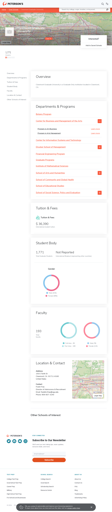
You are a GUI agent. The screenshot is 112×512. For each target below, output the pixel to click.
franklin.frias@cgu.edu (49, 392)
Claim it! (48, 39)
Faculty (9, 91)
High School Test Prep (14, 494)
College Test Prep (12, 479)
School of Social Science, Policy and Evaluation (58, 192)
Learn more (95, 129)
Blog (76, 490)
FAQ (76, 486)
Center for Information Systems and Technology (58, 140)
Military (9, 490)
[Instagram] (25, 441)
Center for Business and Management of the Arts (59, 121)
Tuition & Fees (12, 82)
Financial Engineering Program (50, 154)
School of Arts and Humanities (50, 173)
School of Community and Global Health (55, 180)
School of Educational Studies (50, 186)
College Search (46, 479)
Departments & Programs (17, 78)
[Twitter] (9, 441)
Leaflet (85, 14)
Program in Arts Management (49, 133)
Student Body (12, 86)
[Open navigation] (107, 4)
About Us (78, 479)
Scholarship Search (47, 486)
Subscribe (49, 460)
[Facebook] (14, 441)
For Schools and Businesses (16, 498)
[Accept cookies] (89, 507)
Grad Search (45, 483)
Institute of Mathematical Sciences (52, 166)
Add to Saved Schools (94, 45)
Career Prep (11, 486)
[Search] (103, 4)
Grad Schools (13, 9)
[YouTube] (20, 441)
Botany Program (43, 114)
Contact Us (78, 483)
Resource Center (46, 490)
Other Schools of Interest (16, 99)
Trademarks (79, 494)
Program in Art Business (47, 129)
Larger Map (6, 42)
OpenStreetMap (97, 14)
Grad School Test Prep (14, 483)
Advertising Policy (81, 498)
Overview (10, 73)
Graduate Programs (45, 160)
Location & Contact (14, 95)
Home (4, 9)
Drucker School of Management (51, 147)
